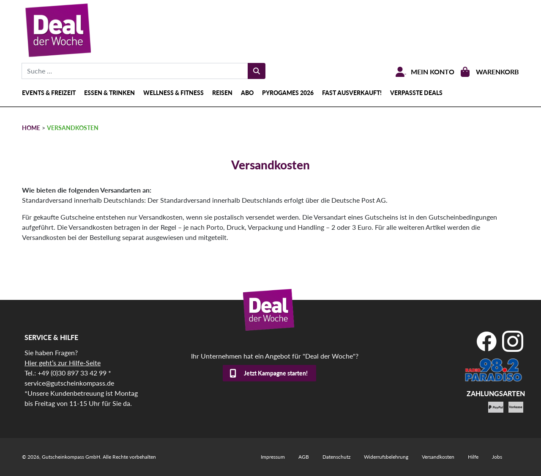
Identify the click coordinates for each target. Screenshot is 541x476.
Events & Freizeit (49, 92)
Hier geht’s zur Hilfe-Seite (63, 363)
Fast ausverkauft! (352, 92)
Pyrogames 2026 (288, 92)
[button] (18, 457)
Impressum (273, 457)
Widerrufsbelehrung (386, 457)
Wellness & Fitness (173, 92)
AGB (303, 457)
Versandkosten (438, 457)
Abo (247, 92)
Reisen (222, 92)
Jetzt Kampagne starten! (276, 373)
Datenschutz (336, 457)
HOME (31, 127)
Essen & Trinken (109, 92)
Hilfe (473, 457)
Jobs (497, 457)
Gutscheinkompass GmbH (71, 457)
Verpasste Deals (416, 92)
